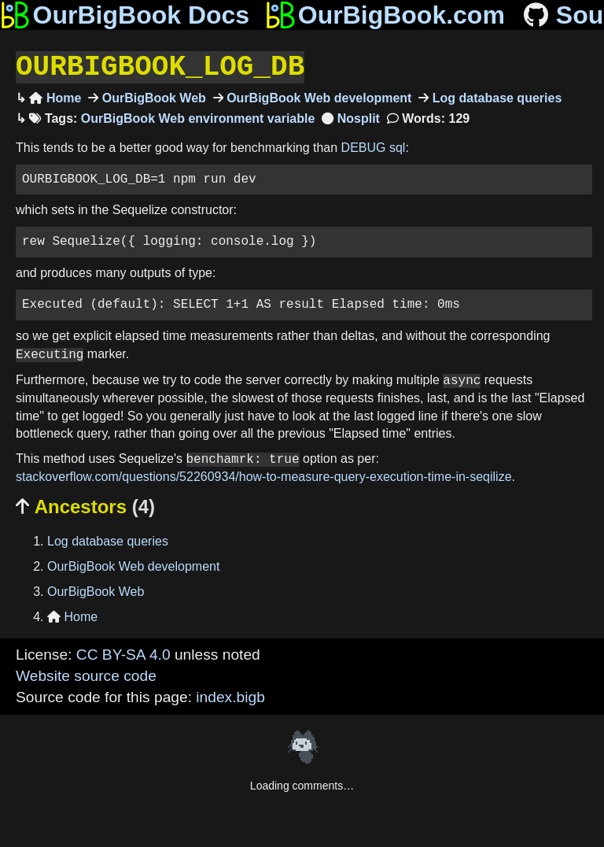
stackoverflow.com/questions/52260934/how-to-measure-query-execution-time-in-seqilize (264, 475)
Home (55, 96)
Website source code (86, 674)
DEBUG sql (373, 146)
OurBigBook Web (152, 96)
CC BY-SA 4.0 (123, 653)
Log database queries (495, 96)
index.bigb (230, 695)
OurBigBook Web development (317, 96)
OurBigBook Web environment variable (198, 117)
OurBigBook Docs (124, 15)
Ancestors (85, 505)
